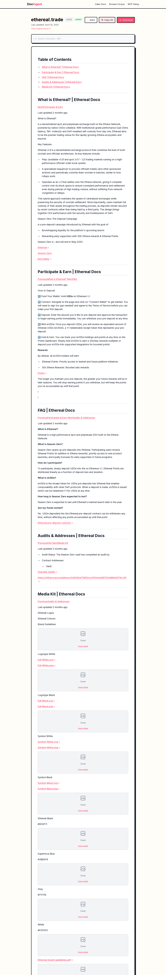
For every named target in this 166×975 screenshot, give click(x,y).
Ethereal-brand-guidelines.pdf (55, 960)
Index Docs (100, 4)
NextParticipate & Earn (50, 107)
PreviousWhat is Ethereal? (52, 279)
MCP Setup (133, 4)
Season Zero (45, 253)
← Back (91, 20)
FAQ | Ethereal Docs (53, 77)
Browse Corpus (117, 4)
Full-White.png (47, 665)
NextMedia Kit (60, 543)
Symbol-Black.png (49, 788)
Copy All (107, 20)
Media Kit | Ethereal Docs (56, 86)
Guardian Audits (47, 572)
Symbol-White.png (49, 747)
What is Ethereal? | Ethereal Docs (60, 67)
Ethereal (43, 247)
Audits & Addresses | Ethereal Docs (62, 82)
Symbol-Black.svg (49, 783)
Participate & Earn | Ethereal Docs (60, 72)
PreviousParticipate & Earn (52, 417)
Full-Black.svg (46, 700)
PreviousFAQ (45, 543)
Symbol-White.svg (49, 741)
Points (42, 373)
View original (83, 646)
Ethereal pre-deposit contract (55, 522)
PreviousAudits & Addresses (54, 601)
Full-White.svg (46, 659)
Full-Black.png (46, 706)
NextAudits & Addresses (81, 417)
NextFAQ (72, 279)
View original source (41, 28)
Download (125, 20)
